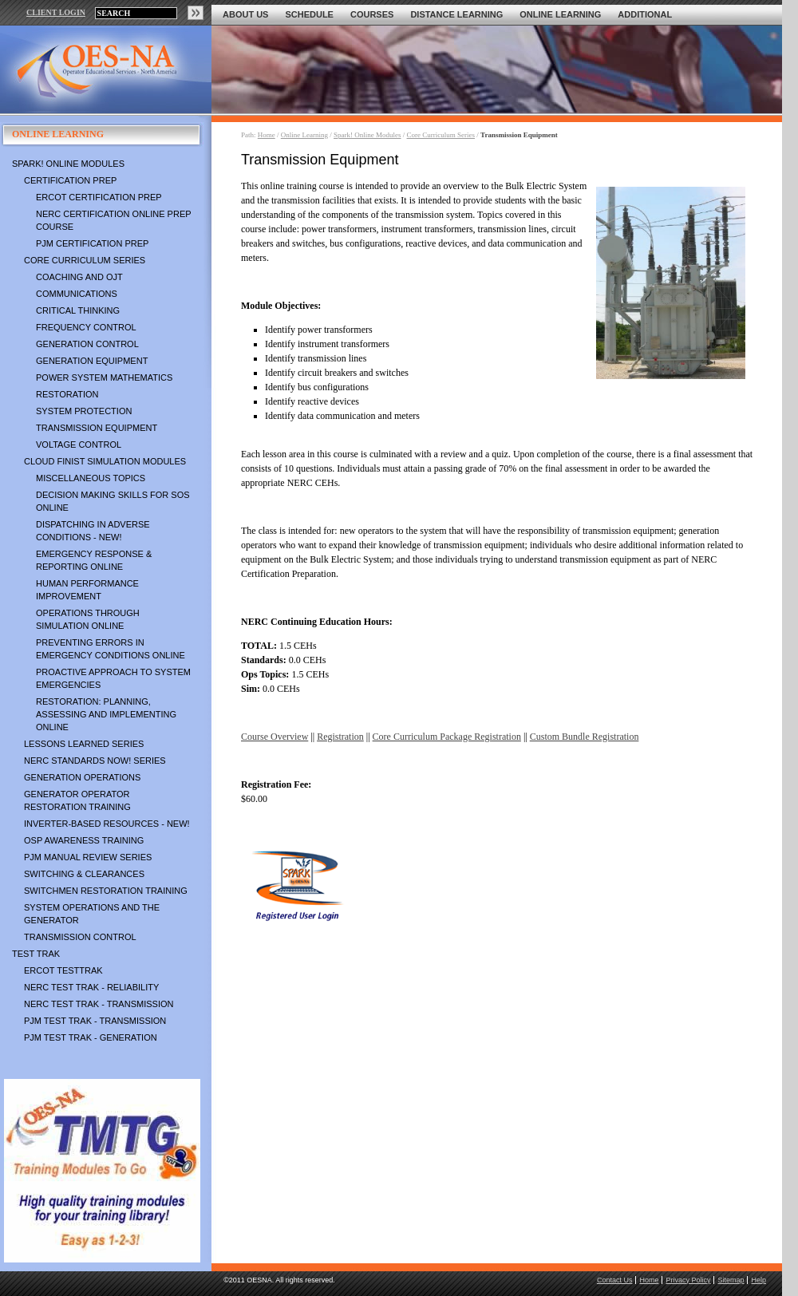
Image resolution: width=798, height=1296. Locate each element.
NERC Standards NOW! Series (95, 760)
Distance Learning (456, 14)
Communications (76, 293)
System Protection (84, 411)
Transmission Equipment (96, 428)
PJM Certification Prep (92, 243)
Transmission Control (80, 937)
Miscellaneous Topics (90, 478)
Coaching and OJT (79, 277)
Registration (340, 736)
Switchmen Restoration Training (106, 890)
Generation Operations (82, 777)
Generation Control (87, 344)
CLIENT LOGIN (55, 12)
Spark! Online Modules (68, 163)
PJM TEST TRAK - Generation (90, 1037)
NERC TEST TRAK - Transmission (98, 1004)
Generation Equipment (92, 360)
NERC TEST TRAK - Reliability (91, 987)
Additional (645, 14)
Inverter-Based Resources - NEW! (107, 823)
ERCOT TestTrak (63, 970)
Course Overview (274, 736)
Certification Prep (70, 180)
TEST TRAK (36, 953)
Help (758, 1280)
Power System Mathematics (104, 377)
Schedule (309, 14)
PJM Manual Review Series (88, 857)
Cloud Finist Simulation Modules (105, 461)
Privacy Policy (688, 1280)
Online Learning (560, 14)
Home (266, 135)
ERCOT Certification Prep (99, 197)
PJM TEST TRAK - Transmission (95, 1020)
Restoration (67, 394)
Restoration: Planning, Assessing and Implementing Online (106, 714)
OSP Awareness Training (84, 840)
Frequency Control (86, 327)
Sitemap (730, 1280)
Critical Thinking (78, 310)
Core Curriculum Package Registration (447, 736)
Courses (371, 14)
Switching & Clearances (84, 874)
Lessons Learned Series (84, 744)
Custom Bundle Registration (584, 736)
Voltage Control (78, 444)
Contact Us (615, 1280)
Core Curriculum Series (84, 260)
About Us (245, 14)
